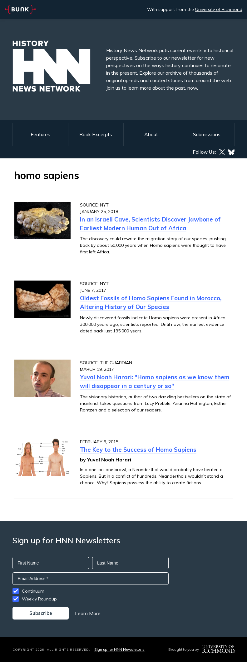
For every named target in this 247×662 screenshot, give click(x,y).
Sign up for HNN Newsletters (119, 649)
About (151, 134)
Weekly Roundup (39, 599)
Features (40, 134)
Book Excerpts (95, 134)
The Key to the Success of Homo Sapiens (138, 449)
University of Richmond (218, 9)
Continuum (33, 591)
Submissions (206, 134)
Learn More (88, 613)
